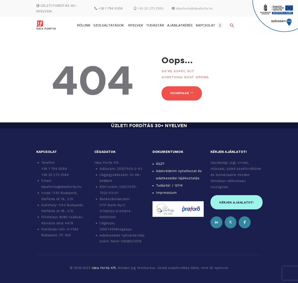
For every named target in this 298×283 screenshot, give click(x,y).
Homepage (179, 93)
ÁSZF (160, 164)
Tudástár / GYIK (169, 185)
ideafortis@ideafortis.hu (194, 8)
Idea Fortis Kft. (104, 268)
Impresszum (166, 193)
